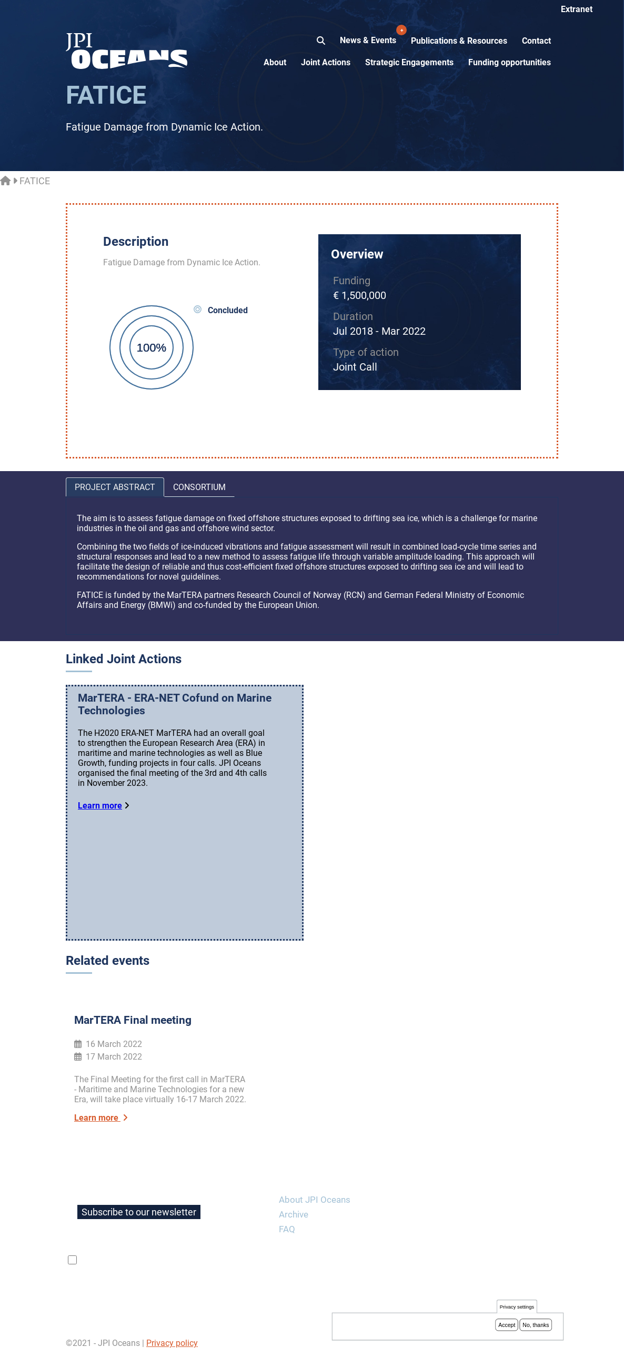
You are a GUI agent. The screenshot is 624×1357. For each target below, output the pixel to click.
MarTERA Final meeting (133, 1020)
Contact (536, 41)
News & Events (369, 34)
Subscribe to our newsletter (139, 1212)
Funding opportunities (509, 62)
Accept (506, 1326)
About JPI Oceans (314, 1199)
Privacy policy (172, 1343)
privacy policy (204, 1260)
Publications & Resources (459, 41)
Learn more (100, 806)
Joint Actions (325, 62)
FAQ (287, 1229)
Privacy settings (517, 1309)
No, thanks (535, 1326)
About (275, 62)
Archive (293, 1214)
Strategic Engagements (409, 62)
